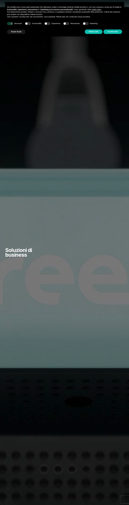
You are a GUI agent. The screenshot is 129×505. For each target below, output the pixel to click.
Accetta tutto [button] (112, 32)
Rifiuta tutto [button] (94, 32)
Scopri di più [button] (16, 32)
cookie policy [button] (96, 10)
